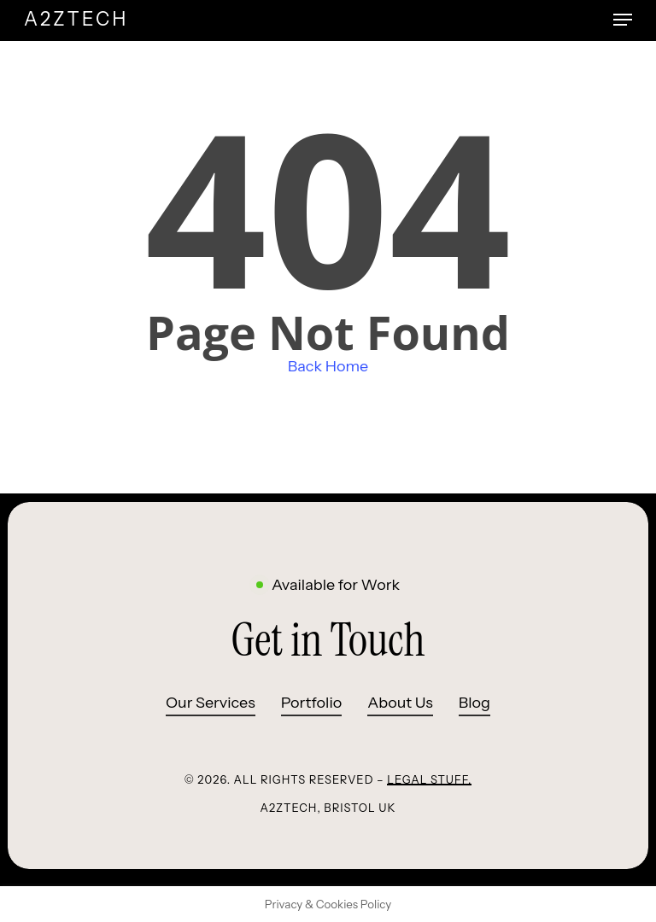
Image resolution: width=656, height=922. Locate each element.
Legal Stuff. (429, 779)
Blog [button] (474, 702)
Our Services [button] (210, 702)
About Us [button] (400, 702)
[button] (622, 19)
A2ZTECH (76, 19)
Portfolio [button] (312, 702)
